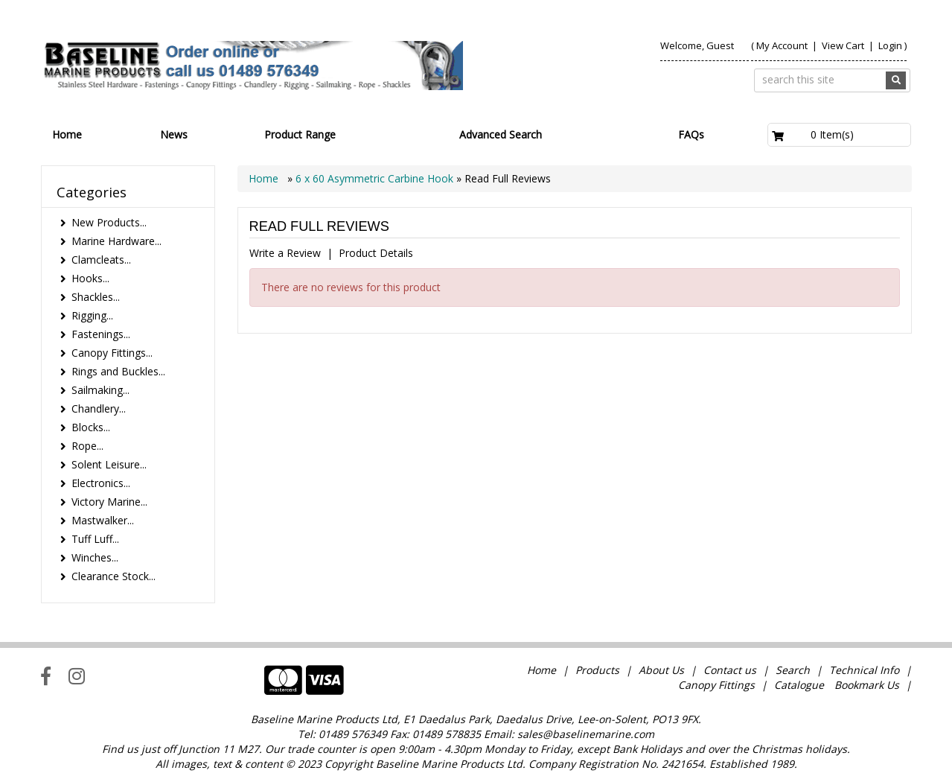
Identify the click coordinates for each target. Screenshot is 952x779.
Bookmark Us (866, 685)
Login (890, 45)
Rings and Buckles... (118, 371)
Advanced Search (500, 134)
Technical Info (864, 670)
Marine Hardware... (116, 241)
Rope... (87, 446)
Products (597, 670)
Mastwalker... (102, 520)
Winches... (94, 557)
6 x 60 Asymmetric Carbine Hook (374, 178)
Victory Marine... (109, 502)
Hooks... (90, 278)
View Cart (844, 45)
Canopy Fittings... (112, 353)
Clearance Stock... (113, 576)
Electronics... (100, 483)
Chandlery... (98, 408)
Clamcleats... (101, 259)
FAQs (691, 134)
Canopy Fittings (716, 685)
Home (67, 134)
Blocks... (90, 427)
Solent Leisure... (109, 464)
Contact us (729, 670)
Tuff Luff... (95, 539)
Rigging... (92, 315)
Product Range (300, 134)
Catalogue (799, 685)
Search (794, 670)
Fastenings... (100, 334)
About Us (661, 670)
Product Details (376, 253)
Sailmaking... (100, 390)
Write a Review (285, 253)
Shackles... (95, 297)
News (174, 134)
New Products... (109, 222)
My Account (782, 45)
